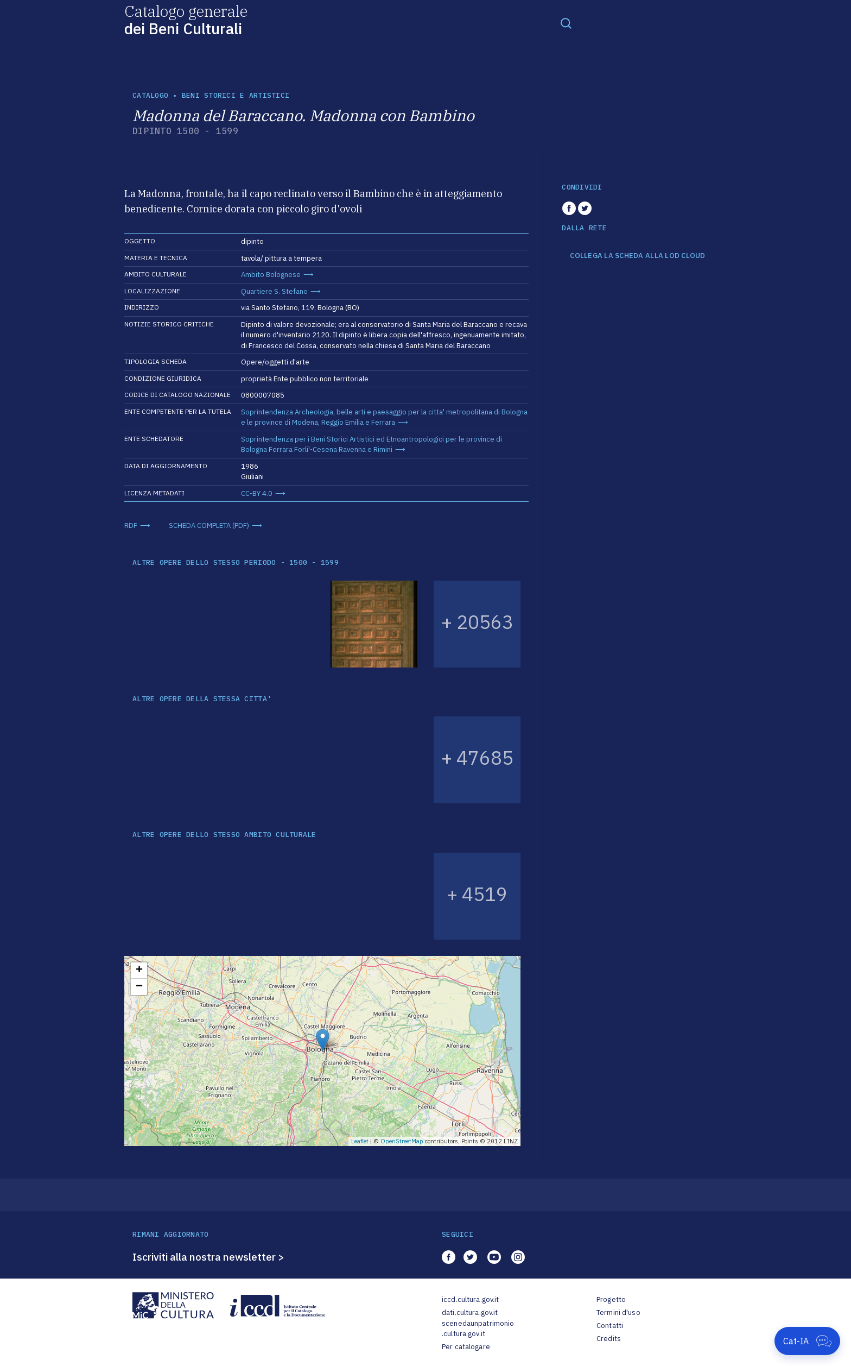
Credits (608, 1338)
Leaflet (360, 1141)
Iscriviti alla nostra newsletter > (208, 1256)
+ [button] (139, 970)
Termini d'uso (618, 1312)
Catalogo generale (185, 19)
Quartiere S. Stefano (274, 291)
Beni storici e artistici (235, 95)
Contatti (609, 1325)
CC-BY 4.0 (256, 493)
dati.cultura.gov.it (470, 1312)
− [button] (139, 987)
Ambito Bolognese (271, 274)
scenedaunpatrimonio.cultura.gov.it (478, 1329)
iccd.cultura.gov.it (470, 1299)
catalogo (150, 95)
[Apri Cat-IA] (807, 1341)
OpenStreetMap (401, 1141)
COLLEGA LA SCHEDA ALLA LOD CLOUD (637, 255)
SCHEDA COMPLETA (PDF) (209, 525)
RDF (130, 525)
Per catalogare (466, 1346)
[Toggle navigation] (566, 22)
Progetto (611, 1299)
